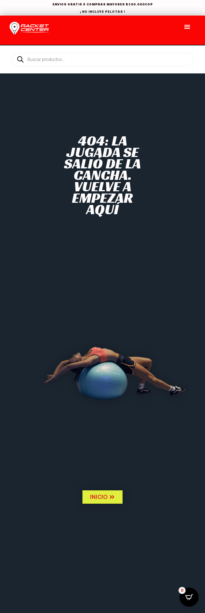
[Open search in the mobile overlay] (102, 48)
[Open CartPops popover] (189, 597)
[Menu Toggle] (187, 27)
